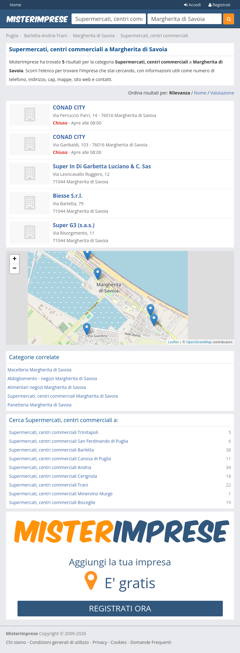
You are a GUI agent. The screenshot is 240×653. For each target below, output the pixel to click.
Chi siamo (16, 642)
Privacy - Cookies (109, 642)
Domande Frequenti (150, 642)
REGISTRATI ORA (120, 608)
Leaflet (173, 341)
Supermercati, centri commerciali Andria (50, 467)
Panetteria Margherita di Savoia (40, 405)
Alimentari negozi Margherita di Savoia (47, 387)
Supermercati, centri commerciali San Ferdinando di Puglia (68, 441)
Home (15, 5)
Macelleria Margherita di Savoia (39, 370)
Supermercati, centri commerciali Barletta (51, 450)
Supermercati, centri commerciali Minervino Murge (60, 494)
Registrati (219, 5)
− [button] (14, 268)
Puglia (12, 35)
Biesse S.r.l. (67, 195)
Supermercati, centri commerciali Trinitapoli (53, 432)
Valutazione (222, 93)
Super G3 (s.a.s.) (73, 225)
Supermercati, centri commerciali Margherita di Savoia (63, 396)
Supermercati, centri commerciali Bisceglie (52, 502)
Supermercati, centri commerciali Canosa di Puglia (60, 459)
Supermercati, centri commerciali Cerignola (53, 476)
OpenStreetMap (199, 341)
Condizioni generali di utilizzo (59, 642)
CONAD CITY (69, 107)
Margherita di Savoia (94, 35)
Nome (200, 93)
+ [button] (14, 259)
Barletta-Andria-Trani (45, 35)
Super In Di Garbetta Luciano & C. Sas (102, 166)
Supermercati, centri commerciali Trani (48, 485)
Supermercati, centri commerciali (154, 35)
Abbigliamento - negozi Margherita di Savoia (52, 378)
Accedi (192, 5)
